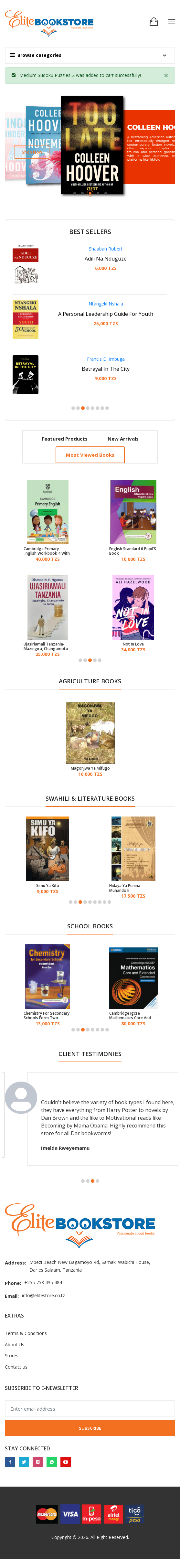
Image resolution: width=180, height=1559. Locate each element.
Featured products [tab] (65, 438)
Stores (11, 1355)
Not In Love (133, 644)
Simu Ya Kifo (47, 885)
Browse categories (35, 55)
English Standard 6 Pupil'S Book (132, 551)
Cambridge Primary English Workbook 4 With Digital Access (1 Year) (47, 551)
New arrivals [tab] (123, 438)
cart (110, 75)
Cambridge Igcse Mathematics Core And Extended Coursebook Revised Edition (130, 1015)
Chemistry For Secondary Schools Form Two (46, 1015)
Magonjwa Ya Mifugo (90, 768)
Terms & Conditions (26, 1333)
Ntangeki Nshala (106, 304)
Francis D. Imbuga (106, 359)
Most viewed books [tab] (90, 455)
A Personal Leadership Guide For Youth (105, 314)
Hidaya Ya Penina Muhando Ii (124, 888)
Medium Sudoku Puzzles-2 (47, 75)
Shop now (32, 152)
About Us (14, 1344)
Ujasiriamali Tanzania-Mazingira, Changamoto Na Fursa (46, 646)
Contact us (16, 1367)
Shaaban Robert (105, 249)
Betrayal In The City (106, 369)
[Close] (166, 75)
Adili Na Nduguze (106, 258)
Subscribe (90, 1428)
